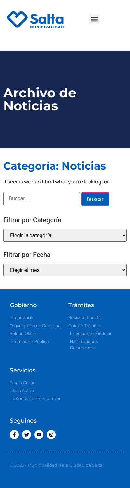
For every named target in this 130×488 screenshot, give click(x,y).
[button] (94, 19)
